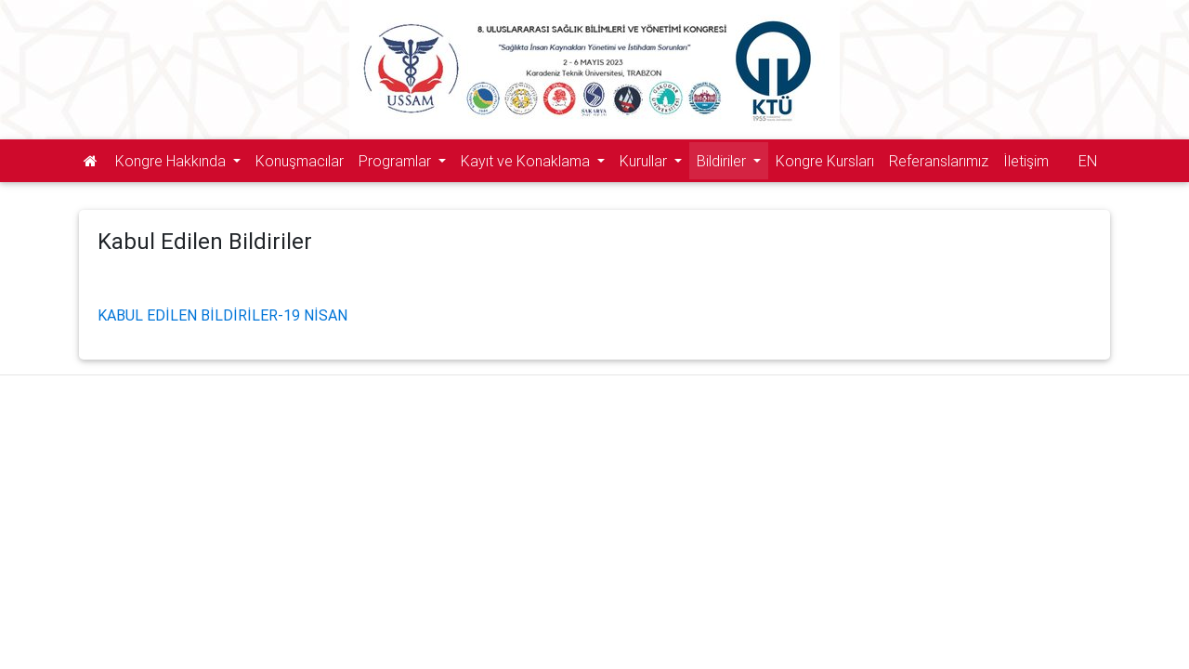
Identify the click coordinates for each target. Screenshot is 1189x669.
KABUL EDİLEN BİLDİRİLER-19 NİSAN (222, 315)
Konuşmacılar (299, 160)
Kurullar (645, 160)
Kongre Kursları (825, 160)
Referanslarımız (938, 160)
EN (1087, 160)
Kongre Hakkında (172, 160)
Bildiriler (723, 160)
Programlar (397, 160)
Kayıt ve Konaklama (527, 160)
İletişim (1026, 160)
